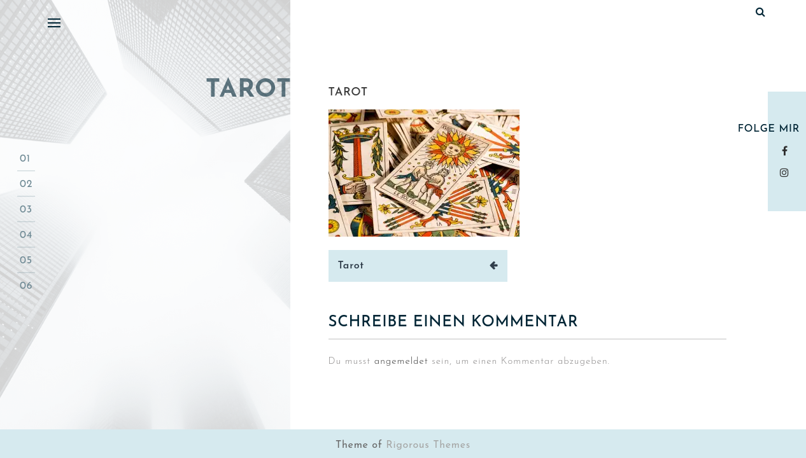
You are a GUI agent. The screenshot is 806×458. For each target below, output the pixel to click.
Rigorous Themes (428, 445)
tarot (349, 93)
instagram (787, 172)
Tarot (351, 266)
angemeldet (401, 361)
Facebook (787, 150)
